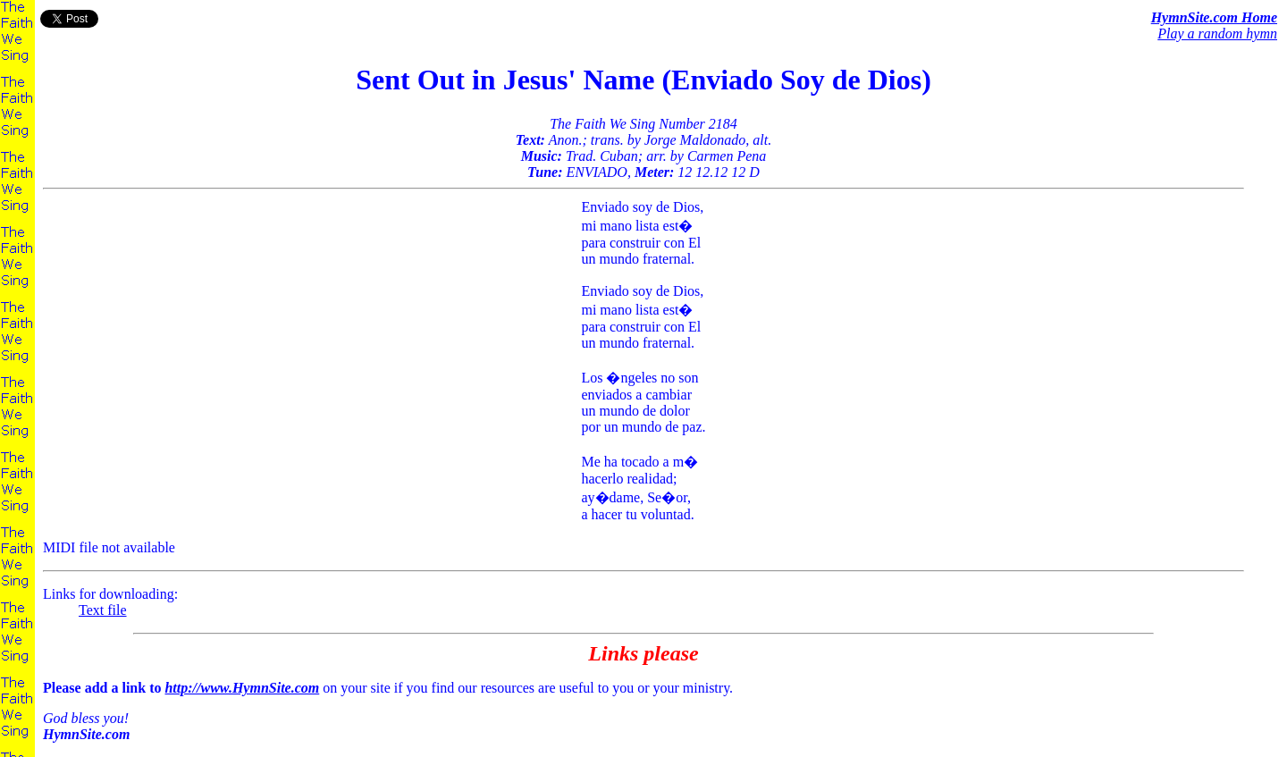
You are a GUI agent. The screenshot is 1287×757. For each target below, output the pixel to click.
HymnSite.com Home (1214, 17)
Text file (103, 610)
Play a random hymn (1217, 33)
